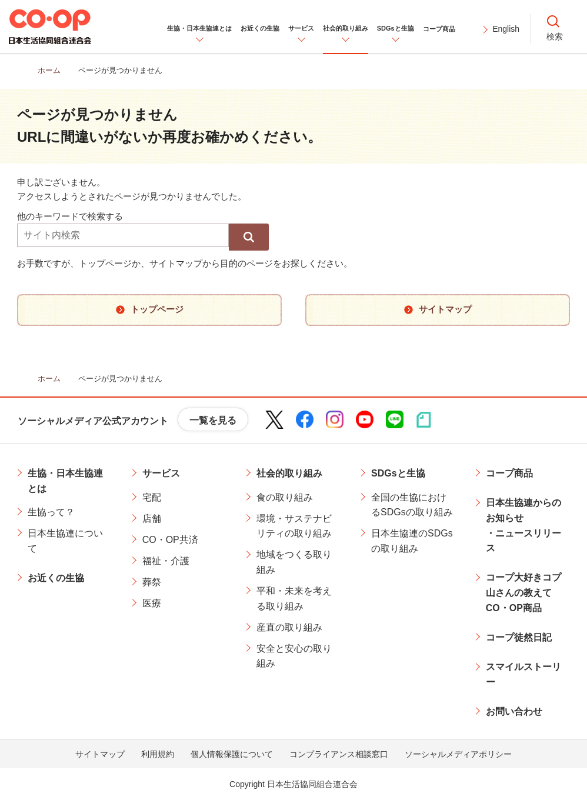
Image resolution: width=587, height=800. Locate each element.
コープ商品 (509, 473)
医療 (151, 603)
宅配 (151, 497)
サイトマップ (100, 754)
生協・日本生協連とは (65, 481)
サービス (161, 473)
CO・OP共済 (170, 540)
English (505, 29)
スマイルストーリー (523, 674)
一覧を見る (212, 420)
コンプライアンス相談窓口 (338, 754)
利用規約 (157, 754)
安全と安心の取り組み (294, 656)
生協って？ (51, 512)
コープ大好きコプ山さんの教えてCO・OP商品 (523, 592)
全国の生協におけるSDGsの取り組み (412, 505)
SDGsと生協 (398, 473)
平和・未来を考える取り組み (294, 598)
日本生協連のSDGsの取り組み (412, 541)
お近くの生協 (56, 578)
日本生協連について (65, 541)
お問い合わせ (514, 711)
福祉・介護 (165, 561)
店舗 (151, 519)
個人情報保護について (232, 754)
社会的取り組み (289, 473)
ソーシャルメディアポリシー (458, 754)
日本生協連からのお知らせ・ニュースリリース (523, 525)
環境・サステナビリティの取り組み (294, 526)
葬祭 (151, 582)
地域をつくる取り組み (294, 562)
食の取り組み (284, 497)
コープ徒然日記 (519, 637)
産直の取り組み (289, 627)
